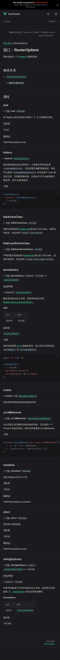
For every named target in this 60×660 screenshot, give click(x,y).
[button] (57, 5)
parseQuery (19, 591)
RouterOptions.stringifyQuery (18, 302)
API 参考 (7, 43)
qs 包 (19, 345)
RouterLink (24, 229)
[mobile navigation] (55, 14)
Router (22, 56)
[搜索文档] (48, 14)
